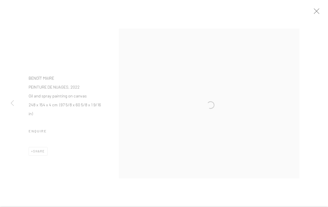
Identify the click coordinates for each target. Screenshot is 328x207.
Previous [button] (12, 103)
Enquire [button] (38, 134)
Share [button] (39, 155)
